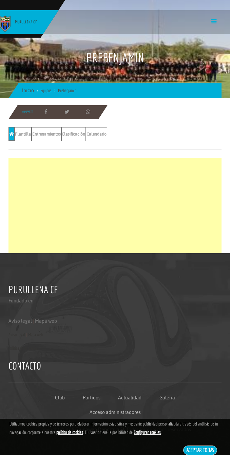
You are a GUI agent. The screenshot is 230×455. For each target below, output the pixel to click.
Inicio (28, 90)
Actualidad (129, 397)
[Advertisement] (115, 205)
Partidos (91, 397)
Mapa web (46, 321)
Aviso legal (20, 321)
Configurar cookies (147, 432)
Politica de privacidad (23, 348)
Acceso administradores (115, 412)
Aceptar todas (200, 450)
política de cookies (69, 432)
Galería (167, 397)
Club (60, 397)
